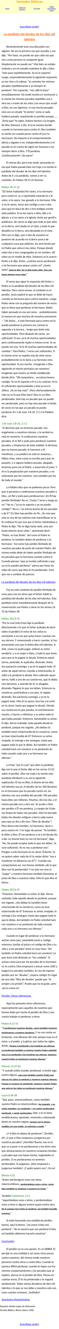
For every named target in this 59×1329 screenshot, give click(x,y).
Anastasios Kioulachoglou (16, 1299)
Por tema (37, 8)
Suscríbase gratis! (29, 26)
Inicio (7, 8)
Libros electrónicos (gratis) (51, 8)
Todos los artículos (22, 8)
